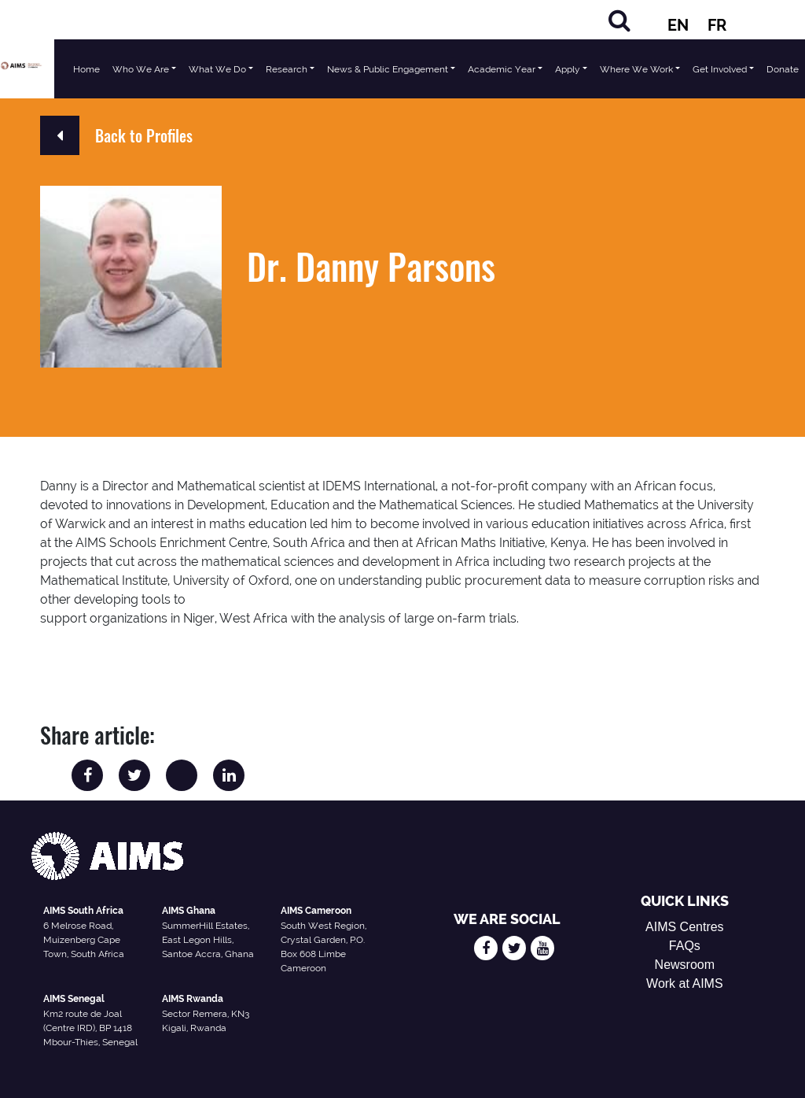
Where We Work (636, 69)
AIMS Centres (684, 926)
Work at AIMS (684, 983)
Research (286, 69)
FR (717, 25)
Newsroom (685, 964)
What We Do (217, 69)
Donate (782, 69)
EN (678, 25)
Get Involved (720, 69)
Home (86, 69)
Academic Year (501, 69)
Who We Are (140, 69)
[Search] (619, 20)
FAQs (684, 945)
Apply (567, 69)
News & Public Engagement (387, 69)
